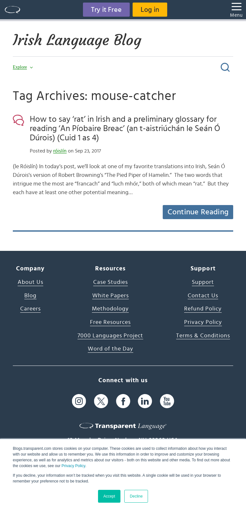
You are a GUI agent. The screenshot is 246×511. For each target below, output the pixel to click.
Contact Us (203, 296)
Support (203, 282)
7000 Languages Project (110, 336)
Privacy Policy (73, 466)
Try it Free (106, 9)
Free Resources (110, 322)
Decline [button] (136, 496)
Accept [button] (109, 496)
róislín (60, 150)
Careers (30, 309)
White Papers (110, 296)
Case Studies (110, 282)
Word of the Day (110, 349)
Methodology (110, 309)
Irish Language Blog (77, 40)
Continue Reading (198, 212)
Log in (150, 9)
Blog (30, 296)
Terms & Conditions (203, 336)
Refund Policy (203, 309)
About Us (30, 282)
